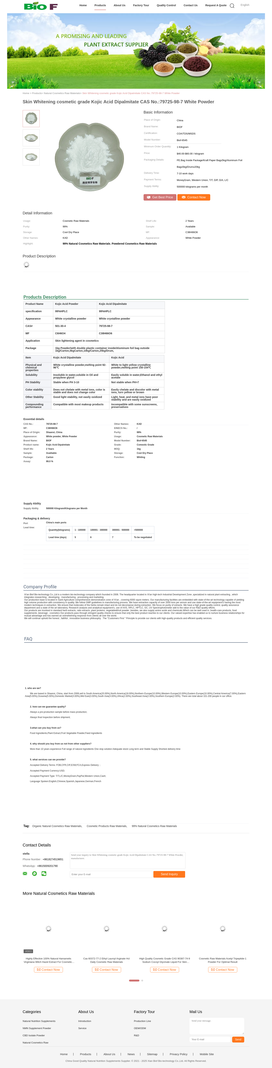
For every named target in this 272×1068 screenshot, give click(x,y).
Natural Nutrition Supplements (39, 1021)
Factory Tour (141, 5)
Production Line (142, 1021)
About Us (119, 5)
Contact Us (191, 5)
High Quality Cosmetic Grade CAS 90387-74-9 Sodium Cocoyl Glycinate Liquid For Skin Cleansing (164, 960)
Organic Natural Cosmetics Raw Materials (56, 826)
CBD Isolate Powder (34, 1035)
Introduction (84, 1021)
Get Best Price (160, 197)
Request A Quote (216, 5)
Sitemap (152, 1054)
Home (83, 5)
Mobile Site (207, 1054)
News (131, 1054)
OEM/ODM (140, 1028)
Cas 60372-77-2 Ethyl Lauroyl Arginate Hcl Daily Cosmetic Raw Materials (106, 960)
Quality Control (166, 5)
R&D (136, 1035)
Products (100, 5)
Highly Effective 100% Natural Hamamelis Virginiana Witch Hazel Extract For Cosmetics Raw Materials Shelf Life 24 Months (48, 960)
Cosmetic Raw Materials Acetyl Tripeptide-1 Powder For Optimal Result (222, 960)
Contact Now (194, 197)
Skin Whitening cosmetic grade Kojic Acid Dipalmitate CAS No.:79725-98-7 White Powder (131, 93)
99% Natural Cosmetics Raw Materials (154, 826)
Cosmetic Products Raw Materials (106, 826)
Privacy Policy (178, 1054)
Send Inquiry (169, 874)
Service (82, 1028)
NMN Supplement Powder (37, 1028)
